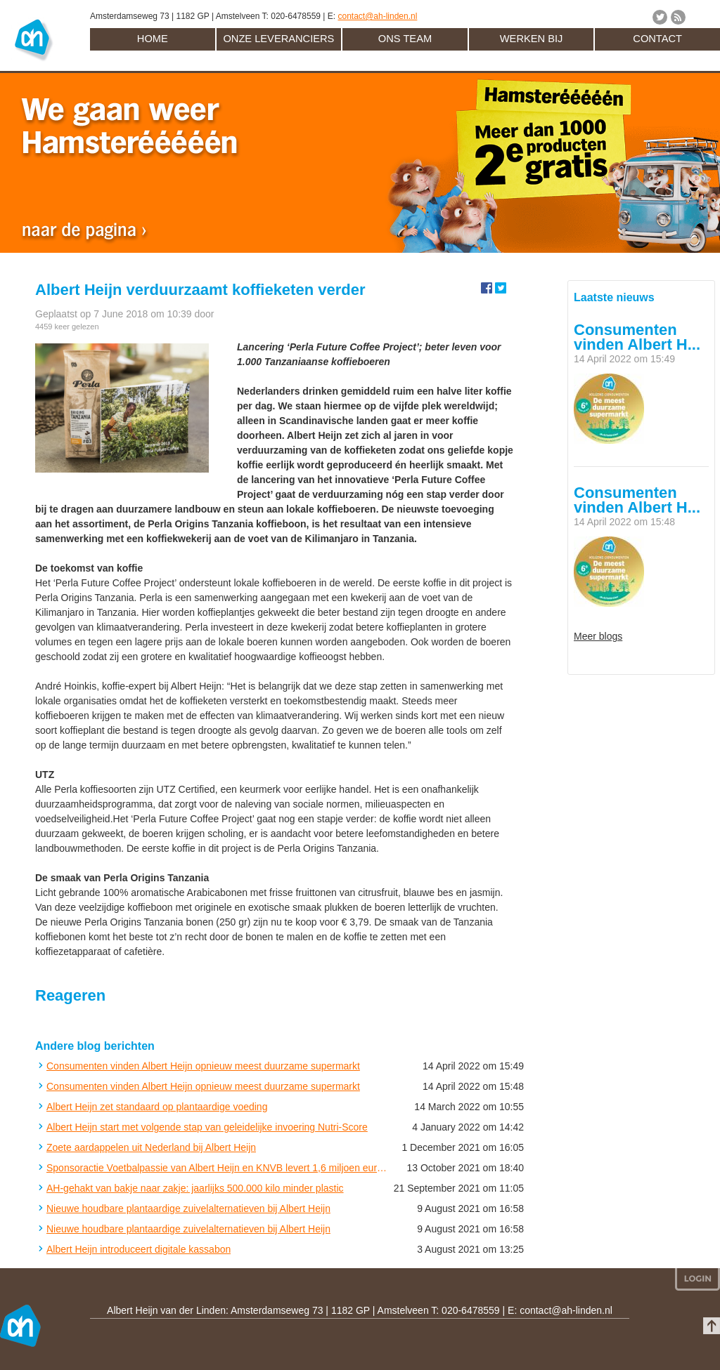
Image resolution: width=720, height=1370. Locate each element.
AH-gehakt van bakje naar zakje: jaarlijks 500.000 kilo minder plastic (195, 1188)
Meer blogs (598, 636)
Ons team (405, 38)
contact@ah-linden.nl (377, 16)
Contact (657, 38)
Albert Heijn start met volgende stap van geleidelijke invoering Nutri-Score (207, 1127)
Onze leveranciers (278, 38)
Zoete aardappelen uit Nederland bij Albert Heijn (151, 1147)
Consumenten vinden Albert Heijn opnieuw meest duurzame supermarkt (203, 1066)
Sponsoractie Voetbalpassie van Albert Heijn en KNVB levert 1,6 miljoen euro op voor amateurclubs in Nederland (216, 1167)
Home (152, 38)
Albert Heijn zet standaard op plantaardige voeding (156, 1106)
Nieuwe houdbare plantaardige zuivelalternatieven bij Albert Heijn (188, 1208)
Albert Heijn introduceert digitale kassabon (138, 1249)
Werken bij (531, 38)
